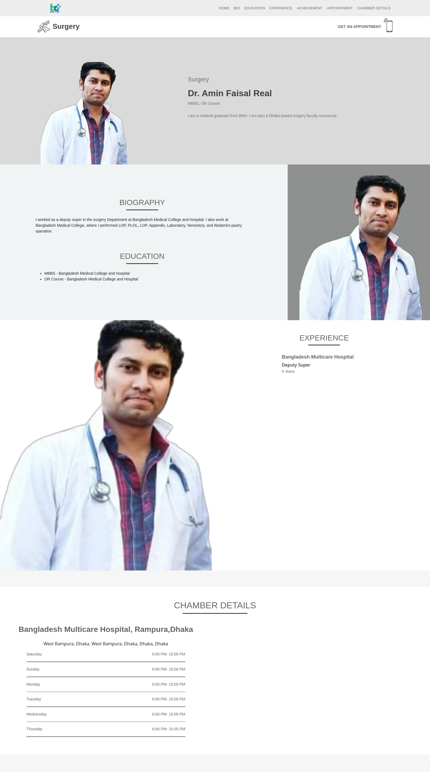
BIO (237, 8)
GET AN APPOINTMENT (359, 26)
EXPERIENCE (281, 8)
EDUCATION (254, 8)
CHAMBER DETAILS (374, 8)
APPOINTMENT (340, 8)
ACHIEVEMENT (309, 8)
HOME (224, 8)
